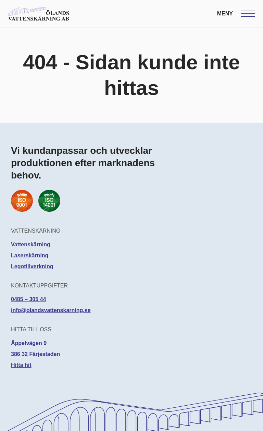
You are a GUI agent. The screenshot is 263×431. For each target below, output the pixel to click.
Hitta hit (21, 365)
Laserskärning (29, 255)
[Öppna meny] (236, 14)
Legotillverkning (32, 266)
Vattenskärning (30, 244)
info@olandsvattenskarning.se (51, 310)
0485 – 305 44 (28, 299)
